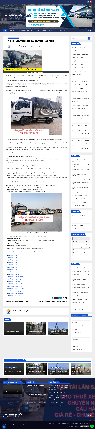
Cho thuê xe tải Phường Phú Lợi (80, 137)
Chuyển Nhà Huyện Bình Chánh (16, 288)
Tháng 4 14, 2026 (33, 371)
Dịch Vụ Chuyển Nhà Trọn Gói (79, 179)
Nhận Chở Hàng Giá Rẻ (78, 202)
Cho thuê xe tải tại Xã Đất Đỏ (79, 122)
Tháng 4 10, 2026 (77, 371)
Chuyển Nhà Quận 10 (13, 271)
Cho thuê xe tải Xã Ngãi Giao (79, 78)
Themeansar (27, 424)
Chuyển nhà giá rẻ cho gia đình (80, 84)
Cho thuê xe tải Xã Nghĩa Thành (80, 108)
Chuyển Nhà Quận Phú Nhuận (15, 279)
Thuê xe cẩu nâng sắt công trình (80, 115)
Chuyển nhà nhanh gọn (78, 88)
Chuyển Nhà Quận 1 (13, 255)
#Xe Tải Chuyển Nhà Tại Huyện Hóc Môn (31, 46)
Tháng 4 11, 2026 (55, 371)
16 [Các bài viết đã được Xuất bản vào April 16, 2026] (81, 249)
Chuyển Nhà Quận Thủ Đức (15, 283)
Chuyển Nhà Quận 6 (13, 264)
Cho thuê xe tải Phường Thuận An (81, 133)
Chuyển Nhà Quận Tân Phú (15, 285)
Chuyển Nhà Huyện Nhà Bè (15, 295)
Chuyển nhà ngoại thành (78, 67)
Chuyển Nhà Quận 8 (13, 267)
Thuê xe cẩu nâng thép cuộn (79, 101)
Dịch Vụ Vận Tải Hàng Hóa (79, 192)
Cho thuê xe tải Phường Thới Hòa (80, 140)
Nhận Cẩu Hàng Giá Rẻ (78, 198)
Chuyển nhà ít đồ (76, 74)
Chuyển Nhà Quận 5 (13, 262)
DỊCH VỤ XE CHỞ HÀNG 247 (25, 30)
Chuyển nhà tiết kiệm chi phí (79, 81)
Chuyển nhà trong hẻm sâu (34, 331)
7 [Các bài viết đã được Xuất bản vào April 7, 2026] (76, 247)
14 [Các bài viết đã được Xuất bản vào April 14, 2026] (76, 249)
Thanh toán (75, 339)
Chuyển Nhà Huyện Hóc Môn (15, 286)
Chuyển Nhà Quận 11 (13, 272)
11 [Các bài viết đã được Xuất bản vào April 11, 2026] (86, 247)
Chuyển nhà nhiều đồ (77, 57)
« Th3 (73, 258)
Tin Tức (36, 30)
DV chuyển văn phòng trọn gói (80, 195)
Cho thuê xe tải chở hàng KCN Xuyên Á (17, 301)
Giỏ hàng (74, 329)
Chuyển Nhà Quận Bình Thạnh (15, 276)
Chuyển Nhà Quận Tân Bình (15, 291)
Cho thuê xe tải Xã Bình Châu (79, 91)
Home (50, 423)
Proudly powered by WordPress (9, 424)
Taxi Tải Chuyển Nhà (77, 205)
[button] (88, 30)
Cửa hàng (74, 322)
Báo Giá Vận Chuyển (47, 30)
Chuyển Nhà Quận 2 (13, 257)
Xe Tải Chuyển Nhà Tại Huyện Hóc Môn (31, 40)
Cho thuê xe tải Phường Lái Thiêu (80, 130)
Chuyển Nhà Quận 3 (13, 259)
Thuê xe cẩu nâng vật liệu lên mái (81, 112)
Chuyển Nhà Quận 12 (13, 274)
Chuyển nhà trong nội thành (79, 71)
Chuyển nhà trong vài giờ (12, 331)
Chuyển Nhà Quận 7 (13, 266)
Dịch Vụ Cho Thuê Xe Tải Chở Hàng (81, 164)
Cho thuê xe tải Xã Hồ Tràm (79, 95)
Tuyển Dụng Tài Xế (61, 30)
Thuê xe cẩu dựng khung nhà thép (81, 98)
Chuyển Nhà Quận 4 (13, 260)
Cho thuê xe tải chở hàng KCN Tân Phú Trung (53, 301)
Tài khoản (74, 336)
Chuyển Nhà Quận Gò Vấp (14, 281)
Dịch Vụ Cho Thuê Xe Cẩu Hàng (80, 159)
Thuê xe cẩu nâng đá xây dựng (80, 105)
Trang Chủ (12, 30)
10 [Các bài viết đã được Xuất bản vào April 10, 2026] (84, 247)
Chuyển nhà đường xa (77, 64)
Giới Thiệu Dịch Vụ (77, 332)
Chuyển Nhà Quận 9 (13, 269)
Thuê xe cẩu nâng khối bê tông (57, 331)
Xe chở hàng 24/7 (18, 45)
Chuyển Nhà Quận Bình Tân (15, 278)
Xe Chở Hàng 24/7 (12, 15)
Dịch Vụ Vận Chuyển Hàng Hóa (80, 187)
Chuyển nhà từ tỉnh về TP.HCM (80, 61)
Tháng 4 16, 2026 (11, 371)
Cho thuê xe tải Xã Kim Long (79, 118)
